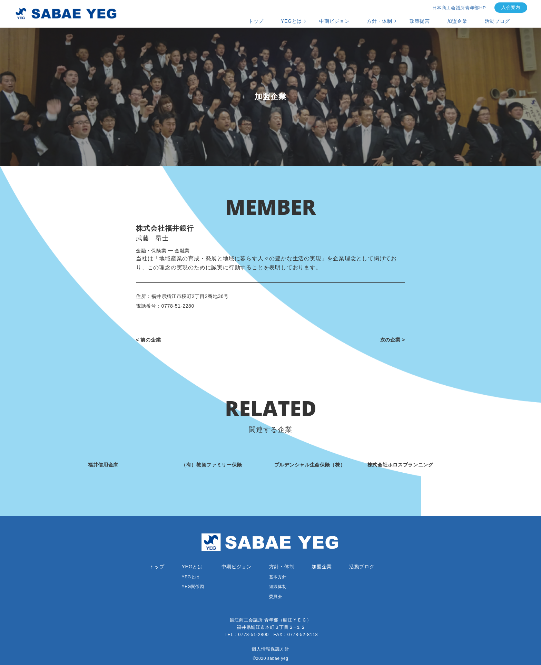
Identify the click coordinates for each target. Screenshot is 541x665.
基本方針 (277, 577)
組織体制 (277, 586)
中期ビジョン (334, 21)
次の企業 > (392, 340)
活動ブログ (497, 21)
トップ (256, 21)
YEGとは (291, 21)
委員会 (275, 596)
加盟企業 (457, 21)
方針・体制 (379, 21)
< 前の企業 (148, 340)
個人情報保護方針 (270, 649)
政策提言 (420, 21)
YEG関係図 (193, 586)
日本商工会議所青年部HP (459, 7)
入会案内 (510, 7)
